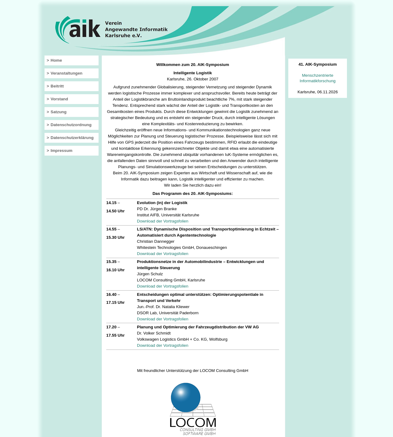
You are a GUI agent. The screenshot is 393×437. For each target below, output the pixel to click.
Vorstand (59, 99)
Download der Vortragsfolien (162, 221)
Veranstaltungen (67, 73)
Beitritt (57, 86)
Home (56, 60)
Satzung (59, 112)
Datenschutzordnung (71, 124)
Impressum (61, 150)
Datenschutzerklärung (72, 137)
